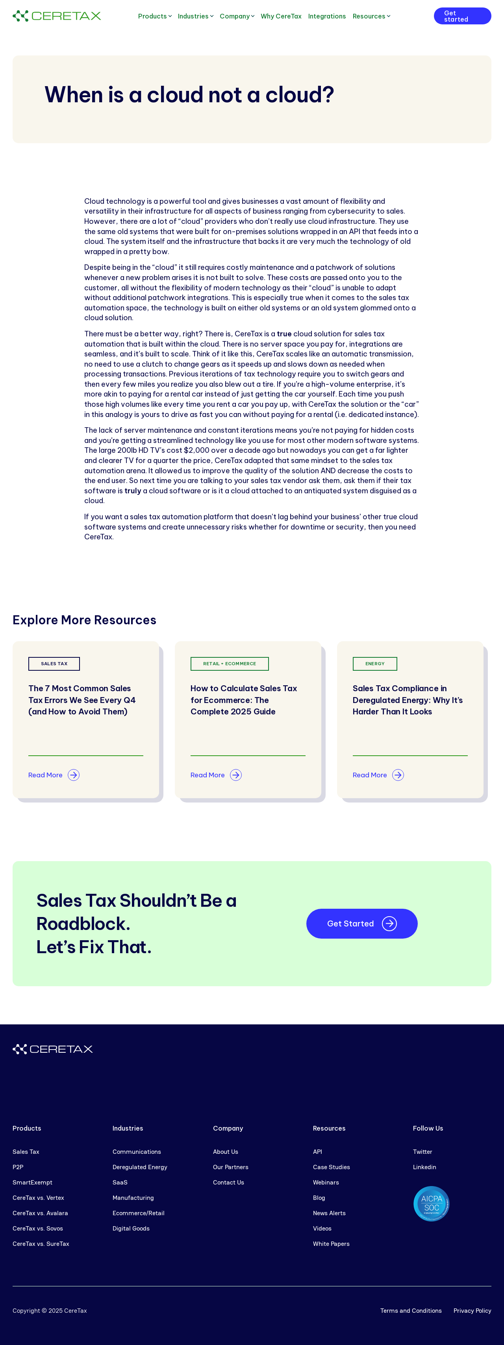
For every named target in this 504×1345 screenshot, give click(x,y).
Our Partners (230, 1167)
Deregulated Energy (140, 1167)
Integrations (327, 16)
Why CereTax (281, 16)
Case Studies (331, 1167)
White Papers (331, 1244)
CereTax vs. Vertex (38, 1198)
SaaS (120, 1182)
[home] (57, 16)
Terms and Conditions (411, 1310)
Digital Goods (131, 1228)
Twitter (422, 1152)
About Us (225, 1152)
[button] (155, 16)
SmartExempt (32, 1182)
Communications (137, 1152)
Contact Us (228, 1182)
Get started (456, 16)
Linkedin (424, 1167)
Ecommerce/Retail (139, 1213)
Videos (322, 1228)
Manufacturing (133, 1198)
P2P (18, 1167)
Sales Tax (26, 1152)
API (317, 1152)
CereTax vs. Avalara (40, 1213)
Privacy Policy (472, 1310)
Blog (319, 1198)
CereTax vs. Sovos (38, 1228)
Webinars (326, 1182)
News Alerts (329, 1213)
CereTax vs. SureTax (41, 1244)
